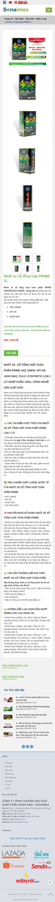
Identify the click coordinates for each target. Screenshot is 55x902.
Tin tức (7, 785)
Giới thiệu (9, 767)
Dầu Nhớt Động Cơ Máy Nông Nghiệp (34, 707)
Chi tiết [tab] (11, 353)
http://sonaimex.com (19, 822)
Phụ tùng (8, 781)
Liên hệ (8, 788)
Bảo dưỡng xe (10, 778)
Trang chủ (9, 763)
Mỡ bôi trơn (9, 774)
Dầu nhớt (8, 770)
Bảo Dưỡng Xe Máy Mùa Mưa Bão (33, 715)
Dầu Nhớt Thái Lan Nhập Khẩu (27, 838)
